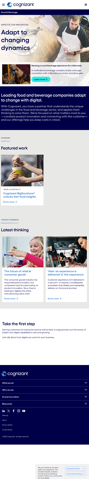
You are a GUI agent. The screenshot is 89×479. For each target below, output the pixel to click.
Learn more (39, 79)
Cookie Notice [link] (7, 430)
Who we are (8, 390)
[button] (86, 5)
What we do (8, 383)
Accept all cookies (73, 468)
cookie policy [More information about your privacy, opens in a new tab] (57, 476)
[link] (20, 4)
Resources (7, 404)
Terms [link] (4, 420)
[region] (62, 471)
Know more (8, 202)
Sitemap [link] (5, 415)
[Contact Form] (44, 346)
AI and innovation (10, 397)
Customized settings (74, 474)
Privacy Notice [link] (7, 425)
